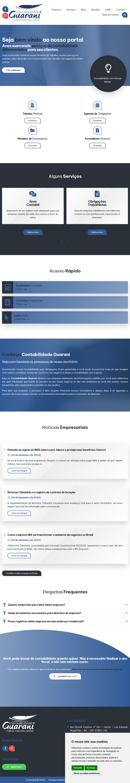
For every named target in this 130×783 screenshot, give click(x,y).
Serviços (71, 9)
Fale (13, 70)
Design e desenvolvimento (61, 780)
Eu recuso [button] (91, 768)
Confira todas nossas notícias (21, 573)
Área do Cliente (110, 14)
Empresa (56, 9)
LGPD (108, 9)
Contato (120, 9)
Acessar (32, 120)
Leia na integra (19, 470)
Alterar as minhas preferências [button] (87, 773)
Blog (83, 9)
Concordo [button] (78, 768)
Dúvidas (95, 9)
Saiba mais (33, 232)
